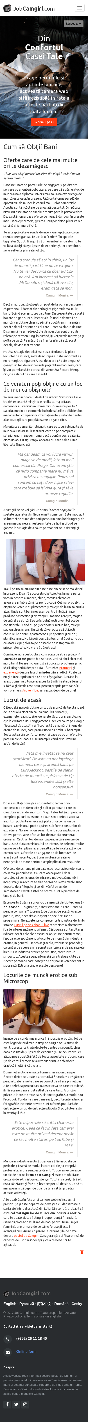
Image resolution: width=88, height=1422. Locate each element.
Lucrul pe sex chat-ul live (31, 925)
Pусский (26, 1304)
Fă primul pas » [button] (44, 122)
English (9, 1304)
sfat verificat (30, 690)
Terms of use (35, 1316)
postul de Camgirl (26, 1235)
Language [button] (73, 23)
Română (61, 1304)
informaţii (65, 668)
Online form (26, 1352)
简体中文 (44, 1304)
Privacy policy (13, 1316)
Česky (77, 1304)
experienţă (11, 672)
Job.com (29, 8)
